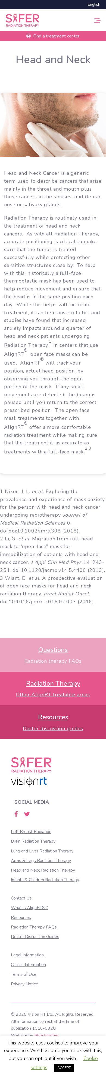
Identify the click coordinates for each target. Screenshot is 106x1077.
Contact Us (21, 898)
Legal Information (27, 955)
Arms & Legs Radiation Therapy (41, 861)
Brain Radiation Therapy (33, 841)
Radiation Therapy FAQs (34, 927)
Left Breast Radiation (31, 832)
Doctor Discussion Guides (35, 937)
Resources (21, 918)
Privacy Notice (24, 984)
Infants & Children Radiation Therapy (45, 880)
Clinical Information (28, 965)
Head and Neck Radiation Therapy (43, 870)
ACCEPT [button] (64, 1068)
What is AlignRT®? (29, 908)
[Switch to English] (92, 5)
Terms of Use (23, 974)
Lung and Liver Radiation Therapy (42, 851)
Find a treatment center (52, 36)
